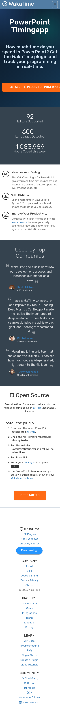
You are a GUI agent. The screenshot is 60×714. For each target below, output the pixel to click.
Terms (23, 580)
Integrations (29, 613)
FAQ (29, 650)
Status (29, 585)
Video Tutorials (29, 664)
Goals (29, 608)
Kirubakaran (25, 338)
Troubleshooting (29, 645)
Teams (29, 617)
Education (29, 622)
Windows (33, 539)
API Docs (29, 640)
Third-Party (29, 678)
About (29, 566)
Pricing (29, 627)
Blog (29, 570)
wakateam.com (29, 702)
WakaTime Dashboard (23, 478)
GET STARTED (30, 495)
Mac (23, 539)
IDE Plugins (29, 534)
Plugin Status (29, 655)
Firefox (35, 543)
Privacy (34, 580)
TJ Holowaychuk (27, 371)
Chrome (24, 543)
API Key (29, 462)
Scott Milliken (25, 287)
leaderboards (19, 222)
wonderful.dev (29, 697)
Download (29, 550)
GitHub (37, 407)
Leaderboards (29, 603)
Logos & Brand (29, 575)
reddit (29, 687)
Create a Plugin (29, 660)
